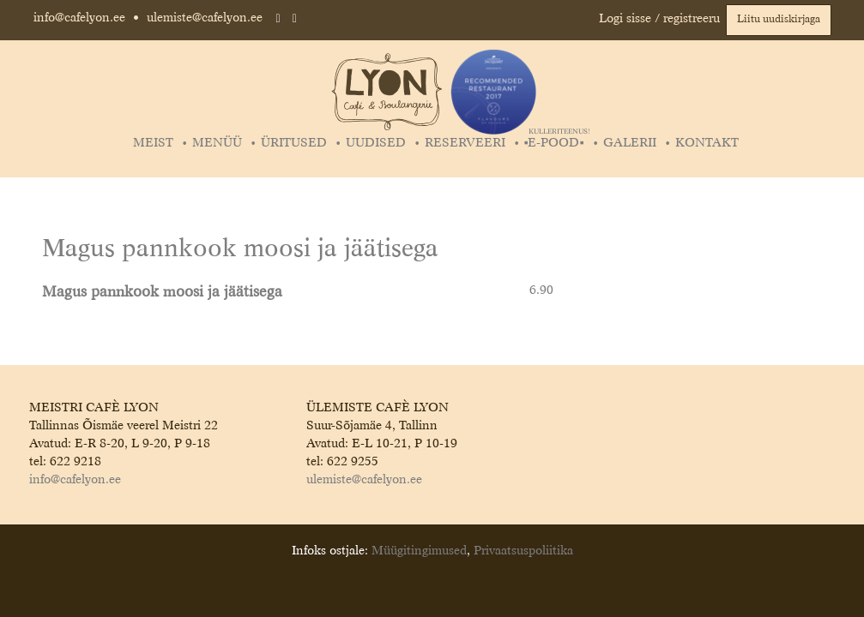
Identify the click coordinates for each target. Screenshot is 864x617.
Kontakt (707, 143)
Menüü (217, 143)
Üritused (294, 143)
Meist (153, 143)
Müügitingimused (419, 551)
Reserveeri (465, 143)
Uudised (376, 143)
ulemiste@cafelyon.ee (205, 18)
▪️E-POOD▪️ (556, 143)
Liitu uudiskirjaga (778, 20)
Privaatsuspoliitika (523, 551)
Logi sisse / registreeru (659, 19)
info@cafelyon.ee (79, 18)
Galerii (629, 143)
